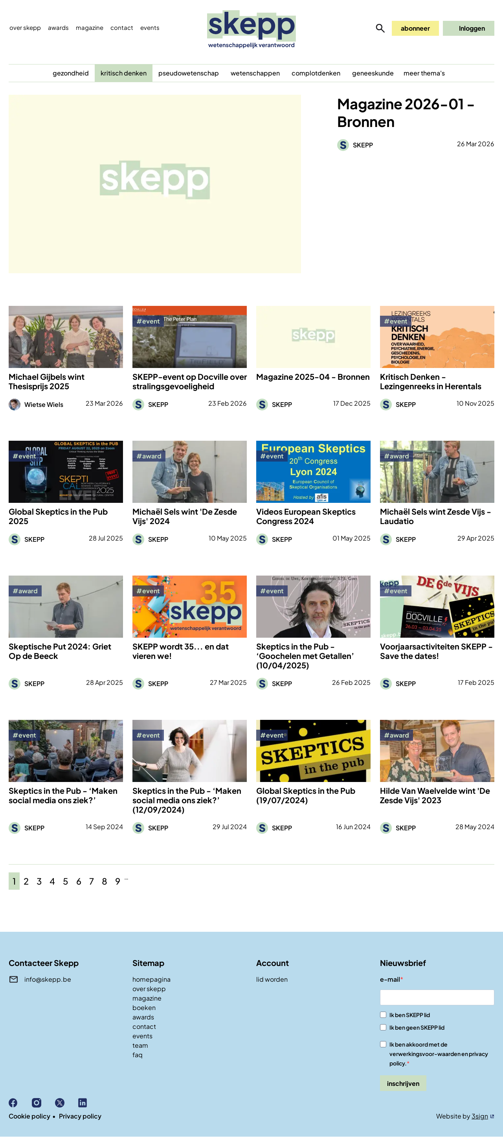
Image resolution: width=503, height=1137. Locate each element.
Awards (58, 27)
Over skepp (25, 27)
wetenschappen (255, 73)
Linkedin (89, 1103)
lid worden (272, 979)
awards (143, 1017)
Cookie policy (29, 1116)
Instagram (43, 1103)
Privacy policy (80, 1116)
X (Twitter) (66, 1103)
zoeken (380, 28)
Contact (121, 27)
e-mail (390, 979)
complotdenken (316, 73)
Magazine (89, 27)
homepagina (151, 979)
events (150, 27)
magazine (147, 998)
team (140, 1045)
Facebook (20, 1103)
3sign (480, 1116)
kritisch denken (124, 73)
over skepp (149, 988)
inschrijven (403, 1083)
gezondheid (71, 73)
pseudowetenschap (188, 73)
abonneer (415, 28)
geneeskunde (373, 73)
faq (137, 1055)
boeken (144, 1007)
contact (144, 1026)
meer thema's (424, 73)
